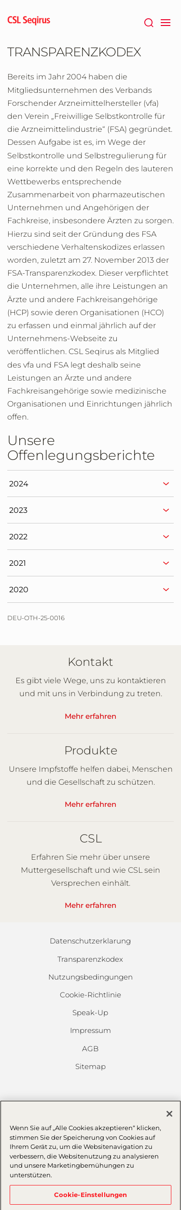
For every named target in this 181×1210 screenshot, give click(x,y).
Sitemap (90, 1066)
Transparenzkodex (90, 959)
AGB (90, 1048)
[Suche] (148, 21)
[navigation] (165, 21)
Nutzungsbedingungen (90, 976)
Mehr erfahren (90, 716)
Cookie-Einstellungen (90, 1197)
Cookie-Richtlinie (90, 994)
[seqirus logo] (29, 21)
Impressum (90, 1030)
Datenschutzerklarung (90, 940)
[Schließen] (169, 1117)
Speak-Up (90, 1012)
